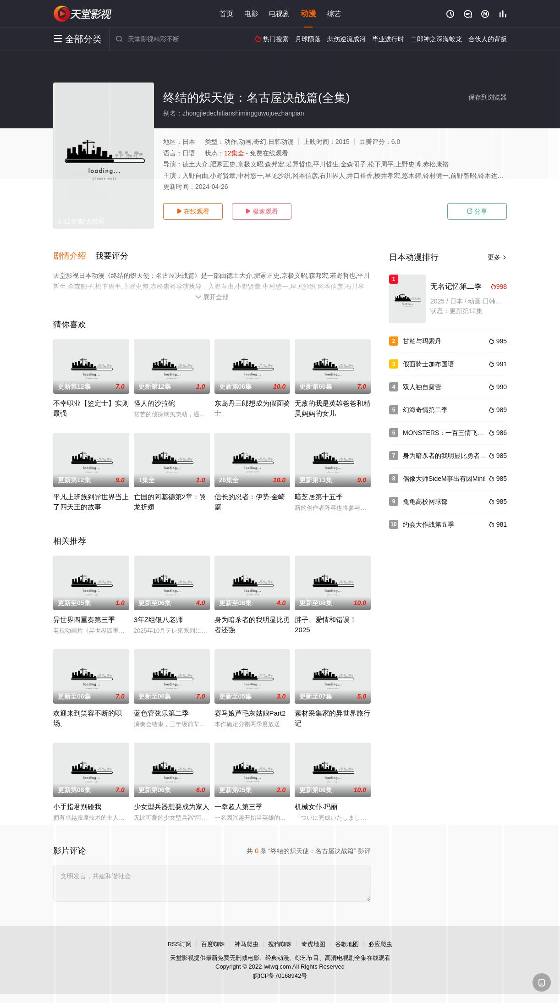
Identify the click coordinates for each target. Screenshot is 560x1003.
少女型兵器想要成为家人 (171, 806)
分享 (477, 211)
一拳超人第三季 (238, 806)
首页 (226, 13)
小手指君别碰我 (77, 806)
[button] (74, 256)
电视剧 (279, 13)
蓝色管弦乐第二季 (161, 713)
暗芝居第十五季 (319, 497)
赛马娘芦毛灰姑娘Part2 (250, 713)
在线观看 (192, 211)
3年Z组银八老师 (158, 619)
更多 (497, 257)
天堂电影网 (83, 14)
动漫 (308, 13)
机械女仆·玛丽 (316, 806)
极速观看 (261, 211)
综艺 (334, 13)
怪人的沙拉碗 (154, 403)
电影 (251, 13)
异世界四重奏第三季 (84, 619)
